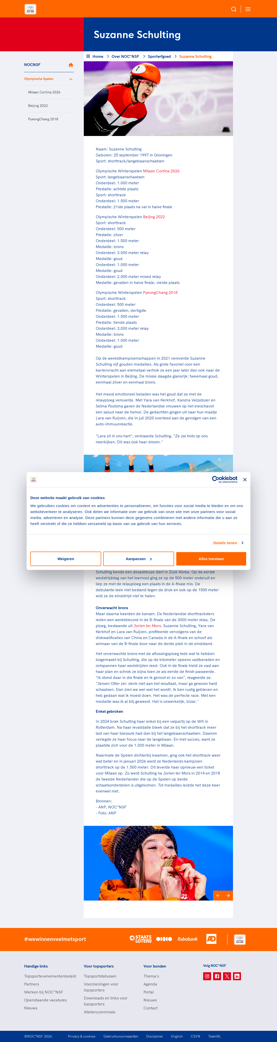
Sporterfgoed (159, 56)
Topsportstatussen (100, 976)
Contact (150, 1007)
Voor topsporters (99, 966)
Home (97, 56)
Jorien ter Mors (147, 625)
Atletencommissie (99, 1011)
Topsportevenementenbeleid (49, 976)
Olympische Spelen (38, 78)
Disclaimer (154, 1036)
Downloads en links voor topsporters (106, 1000)
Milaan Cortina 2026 (44, 92)
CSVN (195, 1036)
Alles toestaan (211, 558)
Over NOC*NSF (125, 56)
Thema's (151, 976)
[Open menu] (247, 9)
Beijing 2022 (38, 105)
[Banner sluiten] (245, 479)
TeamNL (214, 1036)
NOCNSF (32, 64)
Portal (148, 991)
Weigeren (65, 558)
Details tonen (225, 543)
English (177, 1036)
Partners (31, 983)
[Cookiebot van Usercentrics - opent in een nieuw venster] (215, 479)
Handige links (36, 966)
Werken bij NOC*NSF (43, 991)
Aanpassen (139, 558)
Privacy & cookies (81, 1036)
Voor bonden (154, 966)
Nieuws (30, 1007)
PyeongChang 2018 (43, 119)
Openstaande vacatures (45, 999)
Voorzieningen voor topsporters (101, 986)
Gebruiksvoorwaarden (120, 1036)
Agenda (150, 983)
